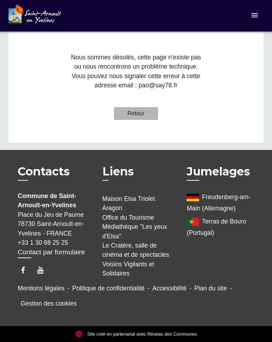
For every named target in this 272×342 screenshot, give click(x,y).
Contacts (44, 171)
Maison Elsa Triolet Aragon (128, 203)
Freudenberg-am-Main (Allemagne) (218, 201)
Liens (118, 171)
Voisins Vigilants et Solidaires (128, 269)
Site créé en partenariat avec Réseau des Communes (136, 334)
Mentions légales (41, 288)
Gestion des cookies (48, 303)
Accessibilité (169, 288)
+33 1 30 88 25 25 (43, 242)
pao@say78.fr (157, 85)
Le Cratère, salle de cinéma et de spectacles (135, 250)
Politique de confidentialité (108, 288)
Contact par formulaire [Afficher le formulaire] (51, 252)
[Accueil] (35, 15)
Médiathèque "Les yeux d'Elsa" (134, 231)
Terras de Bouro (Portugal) (216, 226)
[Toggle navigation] (255, 15)
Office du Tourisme (128, 217)
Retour (136, 113)
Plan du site (210, 288)
